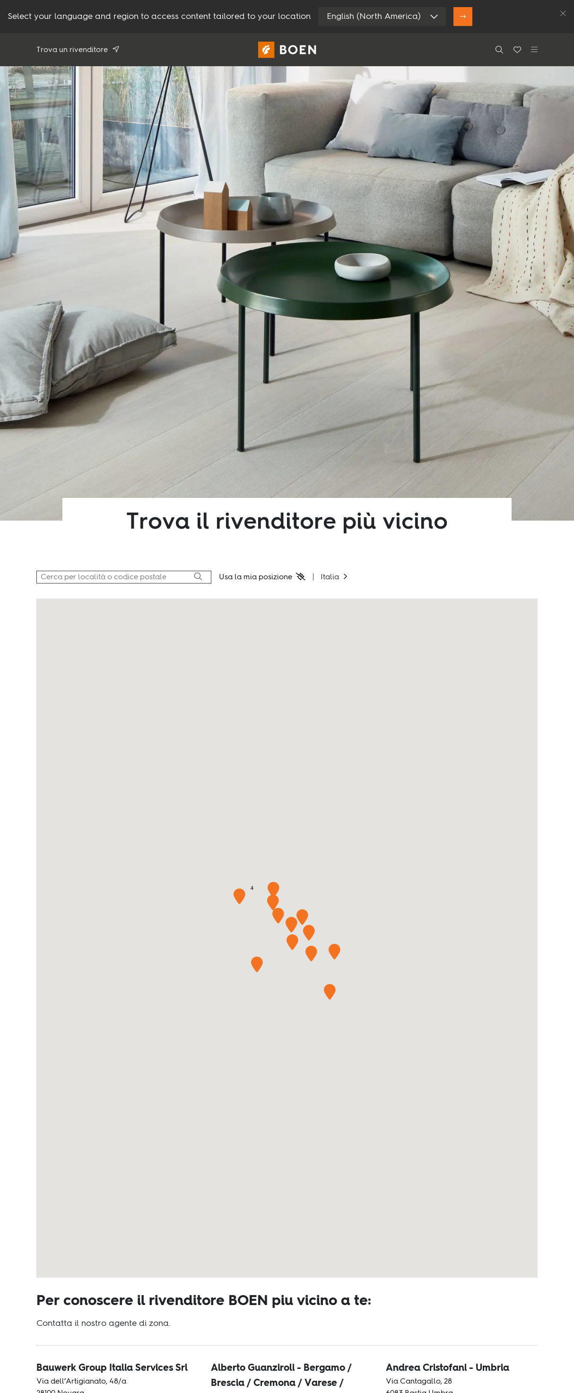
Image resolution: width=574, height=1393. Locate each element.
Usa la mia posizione (255, 577)
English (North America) (374, 16)
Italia (330, 577)
